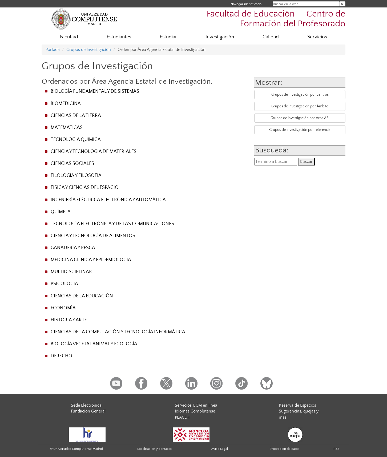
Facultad (69, 37)
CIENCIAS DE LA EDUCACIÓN (82, 296)
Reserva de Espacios (297, 405)
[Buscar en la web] (342, 3)
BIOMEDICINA (66, 103)
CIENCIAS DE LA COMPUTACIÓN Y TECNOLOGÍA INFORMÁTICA (118, 332)
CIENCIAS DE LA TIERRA (76, 115)
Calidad (271, 37)
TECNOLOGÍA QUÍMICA (76, 139)
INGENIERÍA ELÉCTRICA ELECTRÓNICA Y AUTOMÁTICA (108, 200)
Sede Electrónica (86, 405)
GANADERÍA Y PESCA (73, 247)
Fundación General (88, 411)
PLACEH (182, 417)
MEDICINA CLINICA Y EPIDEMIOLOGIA (91, 259)
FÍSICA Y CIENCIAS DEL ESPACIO (85, 187)
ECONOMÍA (63, 308)
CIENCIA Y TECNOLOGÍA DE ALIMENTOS (93, 235)
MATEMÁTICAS (67, 127)
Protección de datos (284, 449)
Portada (53, 49)
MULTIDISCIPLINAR (71, 271)
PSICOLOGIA (64, 283)
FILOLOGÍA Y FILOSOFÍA (76, 175)
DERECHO (61, 356)
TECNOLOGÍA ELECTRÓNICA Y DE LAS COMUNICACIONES (112, 224)
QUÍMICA (61, 212)
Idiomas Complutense (195, 411)
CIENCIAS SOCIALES (72, 163)
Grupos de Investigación (88, 49)
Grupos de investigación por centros (300, 94)
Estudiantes (119, 37)
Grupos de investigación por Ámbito (299, 106)
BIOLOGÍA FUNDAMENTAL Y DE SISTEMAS (95, 91)
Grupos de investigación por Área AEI (300, 118)
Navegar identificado (246, 4)
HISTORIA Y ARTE (69, 320)
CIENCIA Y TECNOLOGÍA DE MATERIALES (93, 151)
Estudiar (168, 37)
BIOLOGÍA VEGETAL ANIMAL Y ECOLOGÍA (94, 344)
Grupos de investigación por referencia (299, 130)
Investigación (219, 37)
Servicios (317, 37)
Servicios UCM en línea (196, 405)
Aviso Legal (219, 449)
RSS (336, 449)
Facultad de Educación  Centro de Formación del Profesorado (276, 19)
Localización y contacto (154, 449)
